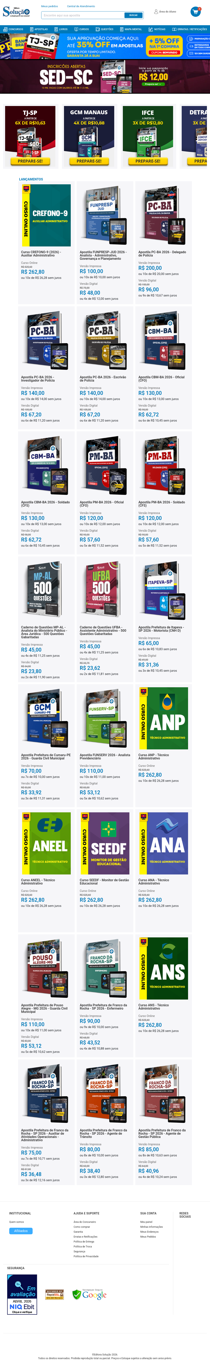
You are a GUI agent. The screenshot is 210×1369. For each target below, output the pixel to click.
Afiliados (21, 1231)
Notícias (157, 29)
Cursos (81, 29)
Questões (104, 29)
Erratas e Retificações (85, 1236)
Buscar (133, 15)
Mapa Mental (131, 29)
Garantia (78, 1231)
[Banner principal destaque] (105, 76)
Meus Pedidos (148, 1236)
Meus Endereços (149, 1231)
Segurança (79, 1251)
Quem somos (16, 1222)
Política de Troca (83, 1246)
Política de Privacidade (86, 1256)
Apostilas (39, 29)
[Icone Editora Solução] (17, 12)
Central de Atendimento (81, 6)
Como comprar (82, 1226)
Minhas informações (151, 1226)
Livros (61, 29)
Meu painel (146, 1222)
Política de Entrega (84, 1241)
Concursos (13, 29)
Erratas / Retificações (189, 29)
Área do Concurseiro (85, 1222)
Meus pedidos (49, 6)
